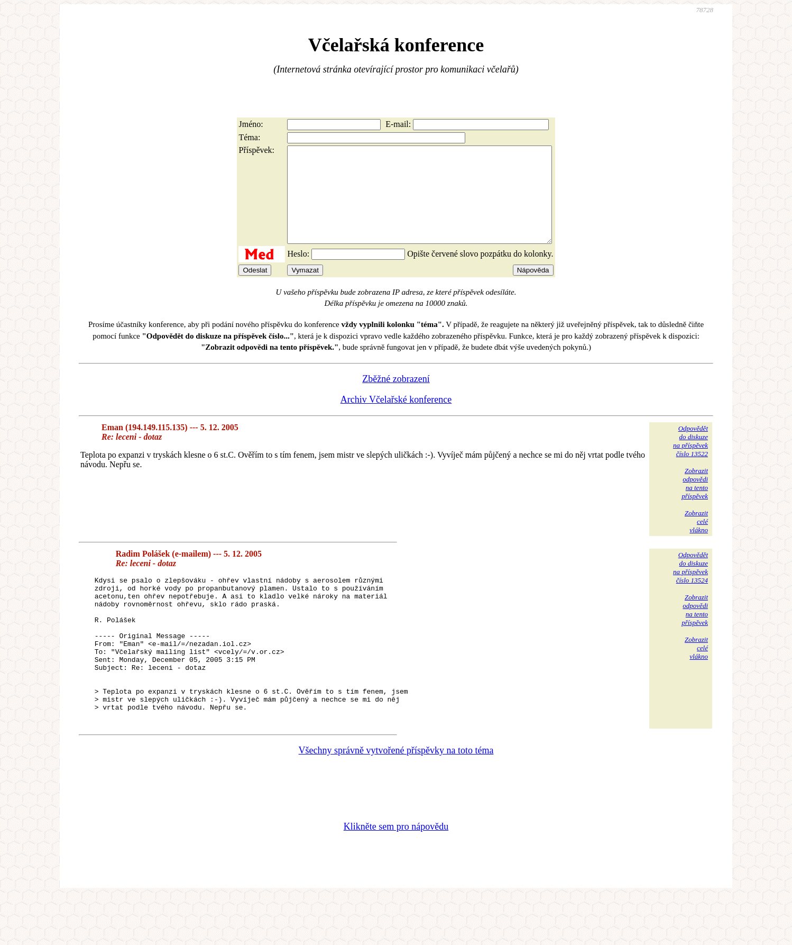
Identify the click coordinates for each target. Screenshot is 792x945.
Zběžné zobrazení (395, 398)
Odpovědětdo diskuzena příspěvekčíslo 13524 (690, 586)
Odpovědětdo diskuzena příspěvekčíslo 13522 (690, 460)
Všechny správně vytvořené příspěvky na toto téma (396, 798)
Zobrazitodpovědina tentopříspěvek (695, 502)
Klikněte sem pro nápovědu (396, 874)
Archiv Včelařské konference (396, 418)
